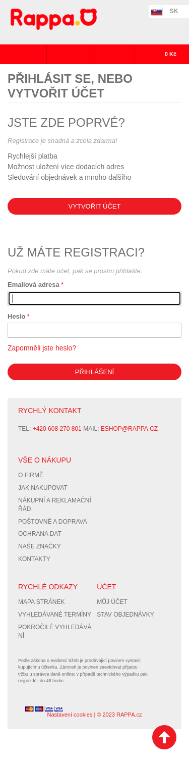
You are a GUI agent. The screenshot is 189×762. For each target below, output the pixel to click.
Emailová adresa (33, 284)
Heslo (16, 316)
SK (174, 11)
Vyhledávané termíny (54, 614)
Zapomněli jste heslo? (42, 348)
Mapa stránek (41, 601)
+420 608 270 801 (57, 428)
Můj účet (112, 601)
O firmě (30, 475)
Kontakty (34, 559)
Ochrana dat (39, 533)
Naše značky (39, 546)
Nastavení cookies (69, 715)
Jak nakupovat (43, 487)
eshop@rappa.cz (129, 428)
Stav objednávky (125, 614)
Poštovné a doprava (52, 521)
